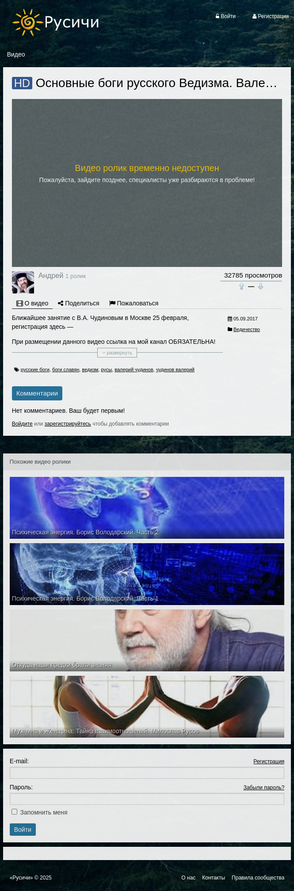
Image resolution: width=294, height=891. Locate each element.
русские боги (35, 369)
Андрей (51, 275)
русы (106, 369)
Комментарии (37, 393)
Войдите (22, 424)
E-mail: (19, 761)
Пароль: (21, 787)
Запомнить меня (44, 812)
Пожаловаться (134, 303)
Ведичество (246, 329)
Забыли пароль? (264, 787)
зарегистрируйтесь (68, 424)
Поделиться (78, 303)
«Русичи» (21, 878)
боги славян (65, 369)
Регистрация (268, 761)
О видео (32, 303)
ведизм (90, 369)
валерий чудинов (134, 369)
